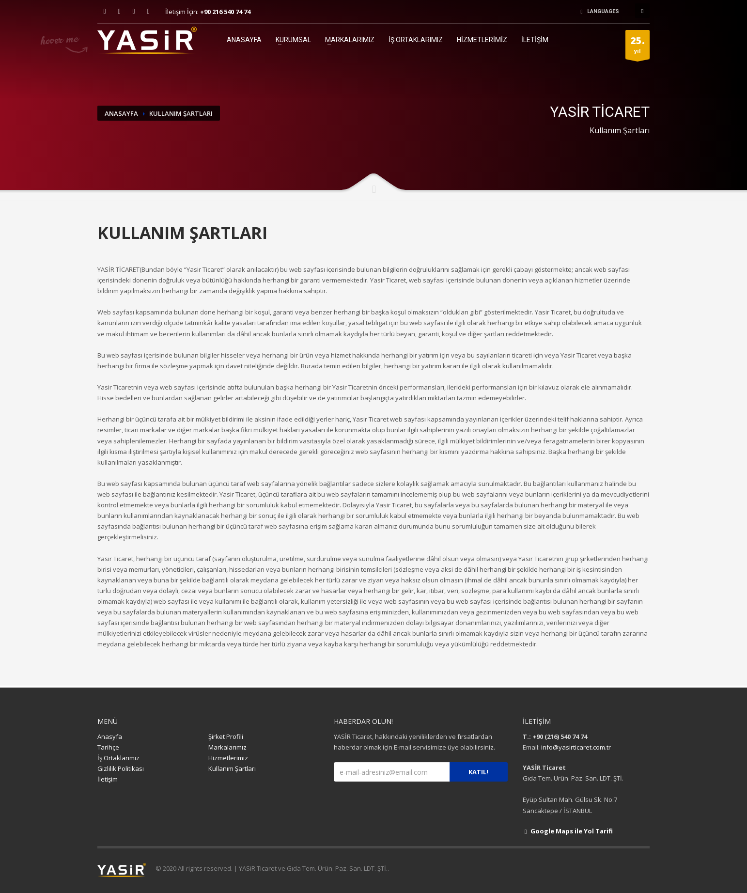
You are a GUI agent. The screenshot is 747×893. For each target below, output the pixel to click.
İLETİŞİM (534, 40)
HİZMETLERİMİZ (482, 40)
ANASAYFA (244, 40)
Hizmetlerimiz (228, 757)
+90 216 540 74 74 (225, 11)
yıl (637, 46)
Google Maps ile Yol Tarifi (568, 831)
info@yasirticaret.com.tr (576, 747)
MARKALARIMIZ (349, 40)
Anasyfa (109, 736)
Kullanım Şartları (232, 768)
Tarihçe (108, 747)
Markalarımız (227, 747)
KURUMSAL (293, 40)
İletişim (107, 779)
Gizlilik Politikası (120, 768)
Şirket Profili (225, 736)
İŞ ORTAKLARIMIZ (416, 40)
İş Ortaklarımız (118, 757)
